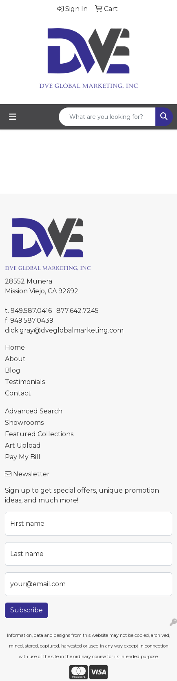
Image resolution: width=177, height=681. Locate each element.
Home (15, 347)
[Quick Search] (107, 116)
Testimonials (25, 382)
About (15, 359)
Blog (12, 370)
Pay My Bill (22, 457)
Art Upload (23, 445)
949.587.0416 (31, 311)
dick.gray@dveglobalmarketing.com (64, 330)
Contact (18, 393)
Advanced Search (33, 411)
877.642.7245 (77, 311)
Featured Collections (39, 434)
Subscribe (26, 610)
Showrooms (24, 422)
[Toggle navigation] (12, 117)
